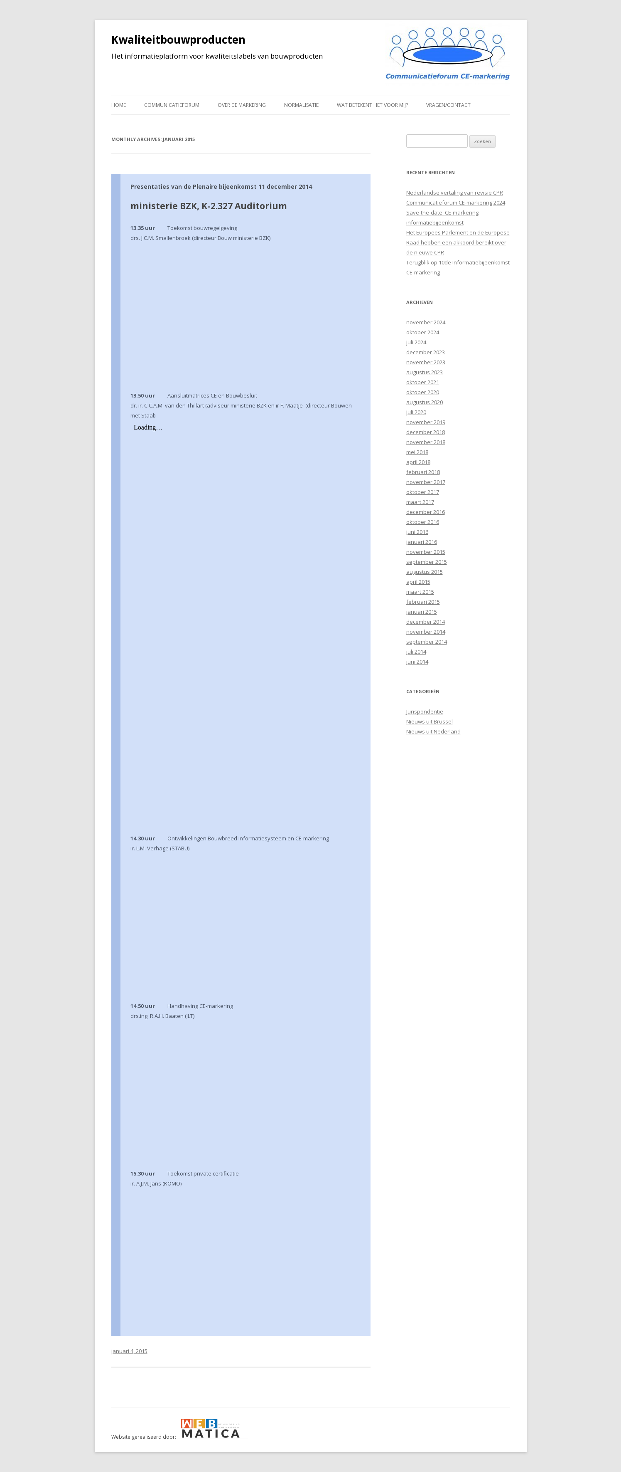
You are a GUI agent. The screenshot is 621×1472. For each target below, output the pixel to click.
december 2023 (425, 352)
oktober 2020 (422, 392)
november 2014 (425, 631)
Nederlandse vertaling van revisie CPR (454, 192)
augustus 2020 (424, 402)
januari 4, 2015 (129, 1351)
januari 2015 (421, 611)
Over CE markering (242, 105)
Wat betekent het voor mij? (372, 105)
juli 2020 (416, 412)
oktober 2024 (422, 332)
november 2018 (425, 442)
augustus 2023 (424, 372)
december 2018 (425, 432)
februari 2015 (423, 601)
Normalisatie (301, 105)
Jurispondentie (424, 711)
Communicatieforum (171, 105)
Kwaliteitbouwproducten (178, 39)
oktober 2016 (422, 522)
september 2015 (426, 562)
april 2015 (418, 581)
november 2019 (425, 422)
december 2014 (425, 621)
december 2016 (425, 512)
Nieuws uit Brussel (429, 721)
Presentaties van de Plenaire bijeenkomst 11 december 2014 (221, 186)
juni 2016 (417, 532)
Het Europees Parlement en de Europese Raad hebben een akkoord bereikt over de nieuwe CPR (458, 242)
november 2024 (425, 322)
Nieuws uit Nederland (433, 731)
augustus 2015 (424, 571)
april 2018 (418, 462)
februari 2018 (423, 472)
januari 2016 (421, 542)
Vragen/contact (448, 105)
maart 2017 (420, 502)
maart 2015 (420, 591)
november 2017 (425, 482)
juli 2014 (416, 651)
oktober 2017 (422, 492)
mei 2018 (417, 452)
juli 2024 (416, 342)
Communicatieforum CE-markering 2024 (455, 202)
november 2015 (425, 552)
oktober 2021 (422, 382)
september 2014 (426, 641)
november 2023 (425, 362)
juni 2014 (417, 661)
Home (118, 105)
